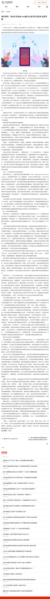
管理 (39, 6)
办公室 (8, 11)
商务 (28, 6)
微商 (17, 6)
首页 (6, 6)
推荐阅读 (4, 452)
